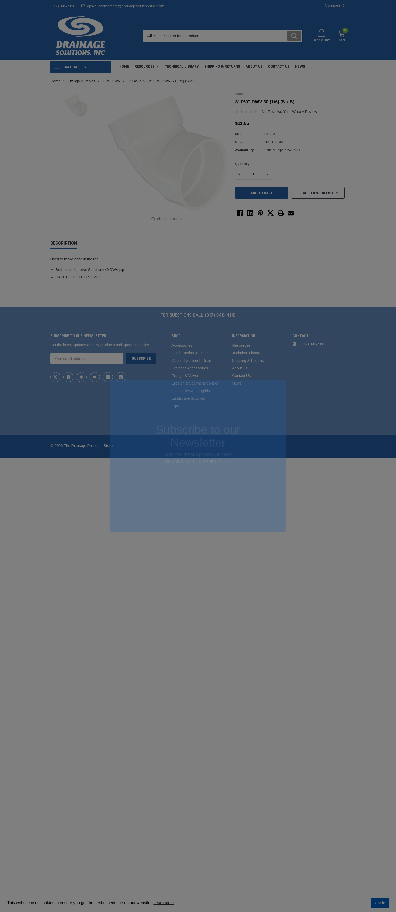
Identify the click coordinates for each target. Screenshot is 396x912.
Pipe (175, 406)
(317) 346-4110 (62, 6)
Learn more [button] (163, 903)
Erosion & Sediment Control (194, 383)
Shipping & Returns (248, 360)
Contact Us (241, 375)
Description (63, 243)
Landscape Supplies (188, 398)
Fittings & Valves (185, 375)
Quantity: (242, 164)
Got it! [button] (380, 903)
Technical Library (246, 353)
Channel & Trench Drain (191, 360)
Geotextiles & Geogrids (190, 391)
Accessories (181, 345)
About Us (239, 368)
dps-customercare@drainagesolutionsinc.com (125, 6)
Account (322, 40)
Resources (145, 66)
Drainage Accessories (189, 368)
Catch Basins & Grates (190, 353)
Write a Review (304, 111)
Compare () (335, 5)
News (237, 383)
